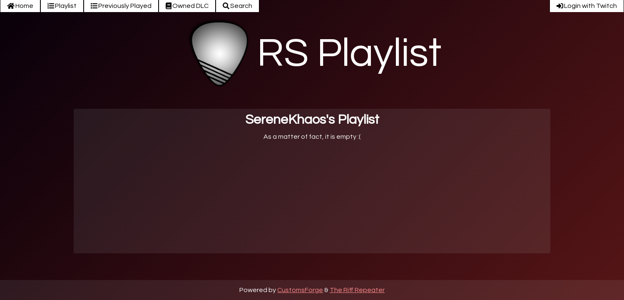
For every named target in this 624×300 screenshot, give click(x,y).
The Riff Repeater (357, 290)
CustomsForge (300, 290)
